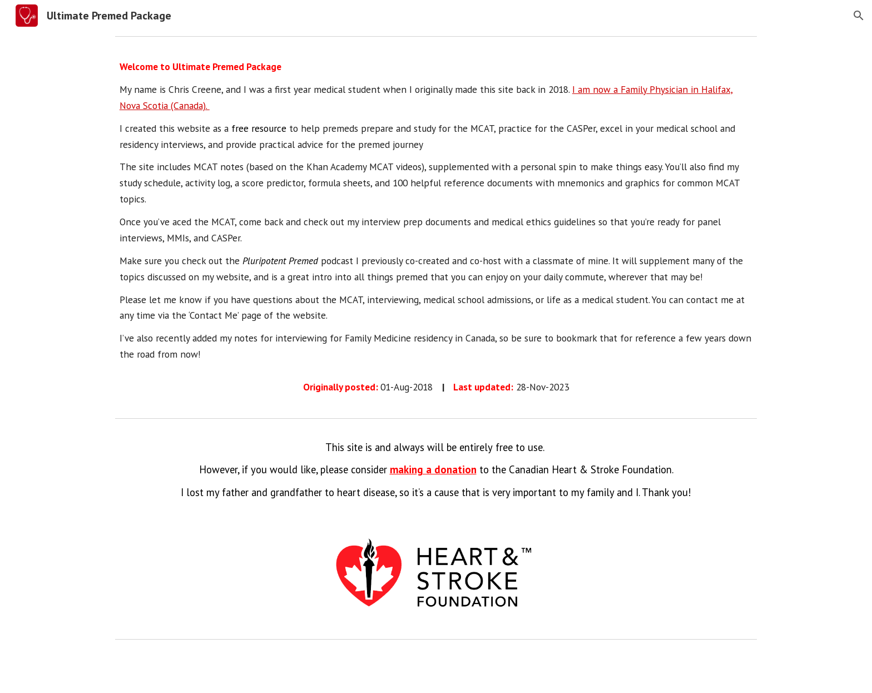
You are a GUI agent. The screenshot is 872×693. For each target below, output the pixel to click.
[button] (858, 15)
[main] (436, 227)
